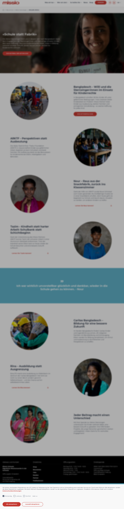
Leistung (18, 496)
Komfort (28, 496)
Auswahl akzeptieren (33, 504)
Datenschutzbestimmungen (12, 491)
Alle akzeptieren (11, 504)
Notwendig (8, 496)
